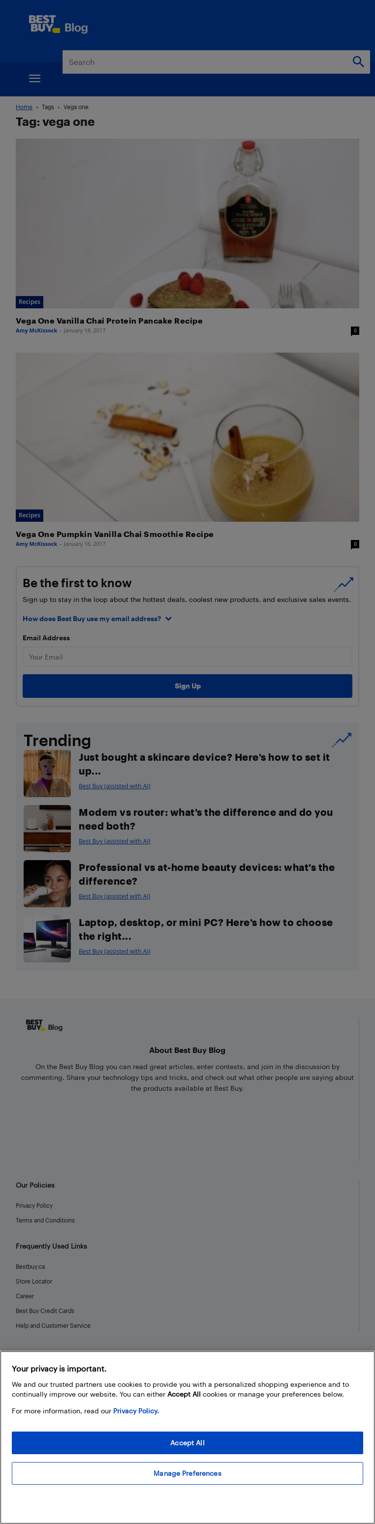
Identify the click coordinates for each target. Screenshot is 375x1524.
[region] (187, 1437)
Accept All (187, 1442)
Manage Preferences (187, 1473)
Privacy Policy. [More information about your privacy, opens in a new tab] (136, 1410)
